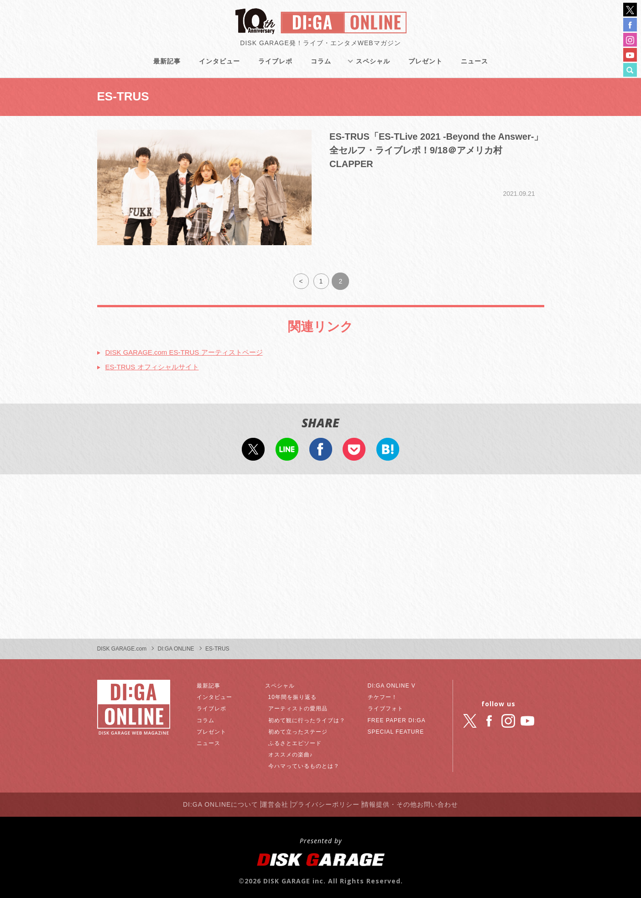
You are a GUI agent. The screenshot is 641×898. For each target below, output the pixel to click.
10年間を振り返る (297, 694)
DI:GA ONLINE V (391, 682)
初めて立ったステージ (303, 728)
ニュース (475, 68)
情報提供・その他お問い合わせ (426, 799)
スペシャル (373, 68)
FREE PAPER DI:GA (397, 716)
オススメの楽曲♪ (294, 751)
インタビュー (219, 68)
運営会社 (270, 799)
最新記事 (167, 68)
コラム (321, 68)
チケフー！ (381, 694)
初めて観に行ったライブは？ (313, 716)
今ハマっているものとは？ (310, 763)
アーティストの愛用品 (303, 705)
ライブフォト (384, 705)
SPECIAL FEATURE (396, 728)
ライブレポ (276, 68)
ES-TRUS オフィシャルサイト (161, 362)
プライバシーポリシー (331, 799)
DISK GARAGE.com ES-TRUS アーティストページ (201, 346)
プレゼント (426, 68)
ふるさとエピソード (299, 739)
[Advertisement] (320, 553)
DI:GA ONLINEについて (205, 799)
